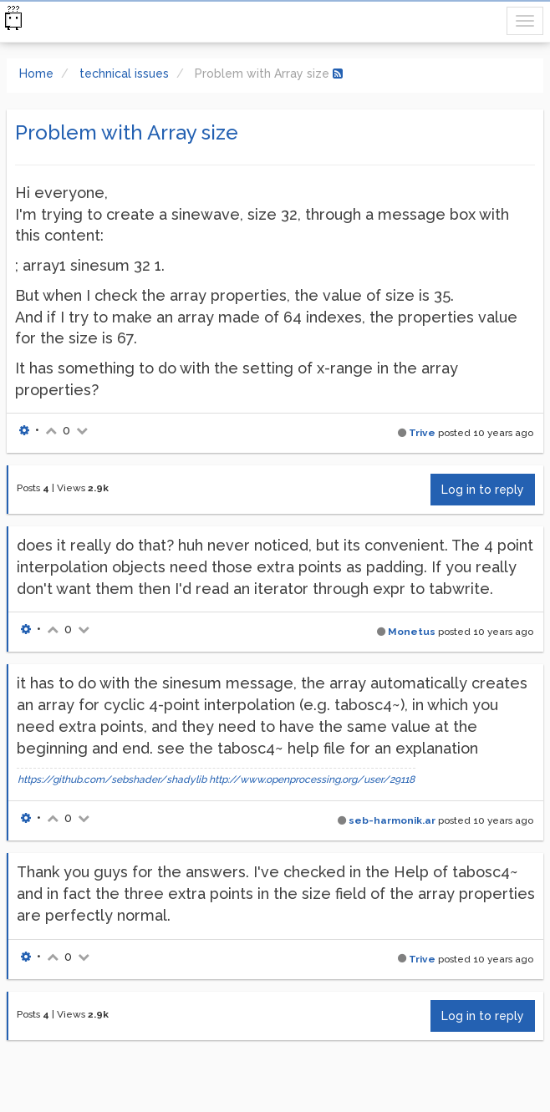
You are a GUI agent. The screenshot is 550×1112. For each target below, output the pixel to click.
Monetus (411, 631)
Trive (422, 433)
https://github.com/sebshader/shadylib (112, 779)
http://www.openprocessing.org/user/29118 (312, 779)
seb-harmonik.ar (392, 820)
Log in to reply (482, 489)
